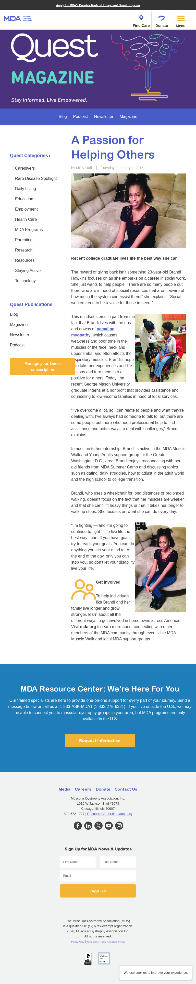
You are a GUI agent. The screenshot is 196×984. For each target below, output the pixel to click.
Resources (24, 260)
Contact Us (126, 789)
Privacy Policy (77, 942)
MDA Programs (29, 229)
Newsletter (104, 116)
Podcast (80, 116)
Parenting (24, 240)
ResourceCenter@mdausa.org (109, 814)
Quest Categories (30, 155)
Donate (161, 20)
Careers (83, 789)
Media (65, 789)
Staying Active (28, 270)
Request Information (99, 740)
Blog (63, 116)
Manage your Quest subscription (42, 366)
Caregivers (25, 168)
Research (23, 250)
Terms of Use (93, 942)
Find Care (141, 20)
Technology (25, 281)
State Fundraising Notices (113, 942)
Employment (26, 209)
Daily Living (25, 189)
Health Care (26, 219)
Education (24, 199)
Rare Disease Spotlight (36, 178)
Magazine (128, 116)
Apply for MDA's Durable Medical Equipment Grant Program (98, 5)
